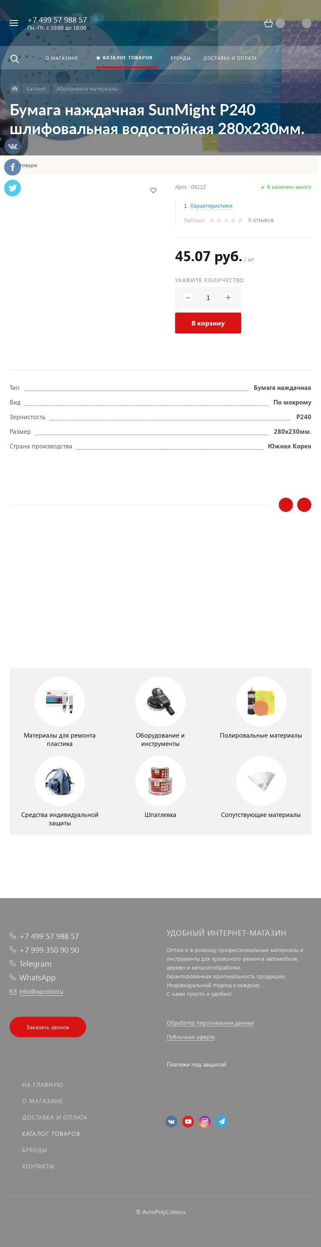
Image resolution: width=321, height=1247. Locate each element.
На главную (42, 1085)
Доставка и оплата (54, 1117)
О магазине (42, 1101)
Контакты (38, 1166)
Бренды (34, 1150)
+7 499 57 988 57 (57, 19)
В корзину (208, 322)
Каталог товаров (51, 1134)
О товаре (25, 165)
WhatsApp (37, 977)
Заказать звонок (47, 1027)
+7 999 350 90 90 (49, 949)
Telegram (35, 963)
